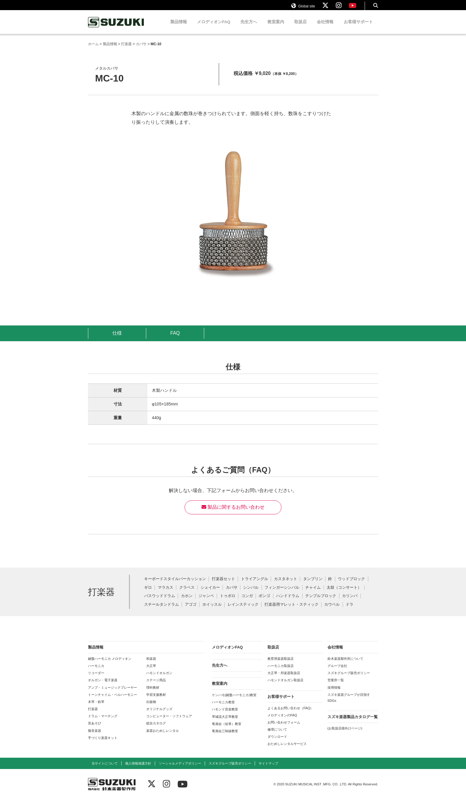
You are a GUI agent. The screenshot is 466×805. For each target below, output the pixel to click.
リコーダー (96, 678)
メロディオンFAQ (213, 27)
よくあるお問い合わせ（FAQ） (290, 713)
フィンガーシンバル (282, 593)
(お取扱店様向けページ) (345, 734)
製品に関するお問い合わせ (233, 512)
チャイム (313, 593)
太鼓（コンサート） (344, 593)
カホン (187, 602)
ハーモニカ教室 (223, 708)
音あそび (94, 729)
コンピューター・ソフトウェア (169, 721)
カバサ (231, 593)
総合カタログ (156, 729)
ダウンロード (277, 742)
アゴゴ (190, 610)
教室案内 (275, 27)
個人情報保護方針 (138, 769)
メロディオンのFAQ (282, 721)
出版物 (151, 707)
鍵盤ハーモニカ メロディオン (109, 664)
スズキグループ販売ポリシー (349, 678)
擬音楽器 (94, 736)
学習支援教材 (156, 700)
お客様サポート (358, 27)
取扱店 (300, 27)
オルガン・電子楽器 (102, 685)
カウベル (332, 610)
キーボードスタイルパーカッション (175, 585)
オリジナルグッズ (159, 714)
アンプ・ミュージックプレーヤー (112, 693)
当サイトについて (105, 769)
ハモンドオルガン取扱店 (285, 685)
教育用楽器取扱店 (280, 664)
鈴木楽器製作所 (116, 28)
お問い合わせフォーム (283, 728)
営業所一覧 (336, 685)
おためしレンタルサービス (287, 749)
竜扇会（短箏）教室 (226, 729)
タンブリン (312, 585)
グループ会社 (337, 671)
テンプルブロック (320, 602)
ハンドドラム (287, 602)
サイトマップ (268, 769)
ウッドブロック (351, 585)
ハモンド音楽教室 (225, 715)
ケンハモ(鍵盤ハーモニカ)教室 (234, 700)
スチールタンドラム (161, 610)
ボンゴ (264, 602)
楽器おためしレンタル (162, 736)
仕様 (117, 338)
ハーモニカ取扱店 (280, 671)
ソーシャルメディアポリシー (180, 769)
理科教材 (152, 693)
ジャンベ (206, 602)
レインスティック (243, 610)
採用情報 (334, 693)
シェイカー (210, 593)
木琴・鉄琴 (96, 707)
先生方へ (248, 27)
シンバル (251, 593)
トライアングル (254, 585)
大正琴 (151, 671)
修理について (277, 735)
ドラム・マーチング (102, 721)
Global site (303, 8)
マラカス (165, 593)
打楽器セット (223, 585)
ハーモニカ (96, 671)
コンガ (247, 602)
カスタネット (285, 585)
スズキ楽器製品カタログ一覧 (353, 722)
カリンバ (350, 602)
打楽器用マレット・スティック (292, 610)
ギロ (148, 593)
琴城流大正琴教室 (225, 722)
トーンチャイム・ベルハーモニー (112, 700)
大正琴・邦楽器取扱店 (283, 678)
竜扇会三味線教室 (225, 736)
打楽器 (93, 714)
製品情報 (178, 27)
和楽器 (151, 664)
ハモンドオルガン (159, 678)
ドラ (349, 610)
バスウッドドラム (159, 602)
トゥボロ (227, 602)
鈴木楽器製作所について (345, 664)
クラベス (187, 593)
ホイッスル (212, 610)
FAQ (175, 338)
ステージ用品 (156, 685)
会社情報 (325, 27)
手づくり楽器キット (102, 743)
